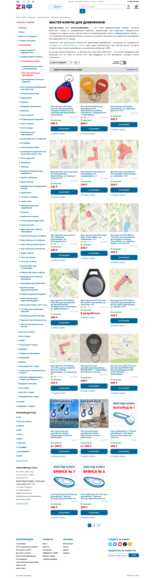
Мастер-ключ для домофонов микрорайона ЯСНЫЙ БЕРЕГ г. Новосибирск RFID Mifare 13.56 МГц (94, 364)
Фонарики (25, 158)
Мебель (22, 358)
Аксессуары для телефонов (33, 134)
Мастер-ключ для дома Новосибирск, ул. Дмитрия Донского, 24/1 (122, 104)
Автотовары (24, 332)
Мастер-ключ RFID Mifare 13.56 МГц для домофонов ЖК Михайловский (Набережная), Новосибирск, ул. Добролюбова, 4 (64, 300)
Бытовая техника (27, 327)
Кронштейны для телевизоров (28, 262)
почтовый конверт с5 (23, 486)
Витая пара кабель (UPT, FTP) (34, 300)
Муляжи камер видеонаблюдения (29, 284)
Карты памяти (27, 111)
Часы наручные (28, 154)
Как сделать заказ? (23, 546)
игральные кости (22, 473)
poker (22, 467)
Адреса (66, 546)
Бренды (71, 1)
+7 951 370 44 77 (133, 1)
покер (33, 480)
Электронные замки (30, 143)
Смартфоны (26, 188)
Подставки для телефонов (33, 236)
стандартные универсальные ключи (67, 41)
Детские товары (26, 388)
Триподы (25, 162)
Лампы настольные (29, 212)
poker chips (29, 467)
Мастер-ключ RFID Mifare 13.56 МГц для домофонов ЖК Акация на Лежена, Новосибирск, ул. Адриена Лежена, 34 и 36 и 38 (122, 235)
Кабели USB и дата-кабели (33, 268)
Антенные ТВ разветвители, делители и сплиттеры (33, 148)
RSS (130, 540)
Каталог (44, 7)
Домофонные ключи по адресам (33, 76)
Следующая (99, 521)
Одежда (23, 23)
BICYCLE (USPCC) (25, 417)
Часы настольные (29, 257)
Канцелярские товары (29, 362)
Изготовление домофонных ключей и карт (33, 84)
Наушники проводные (31, 102)
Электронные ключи (43, 13)
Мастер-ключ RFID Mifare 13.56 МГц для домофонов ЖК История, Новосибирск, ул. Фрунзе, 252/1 (122, 299)
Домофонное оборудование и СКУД (33, 183)
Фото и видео (27, 123)
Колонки (25, 98)
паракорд (40, 476)
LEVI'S (20, 430)
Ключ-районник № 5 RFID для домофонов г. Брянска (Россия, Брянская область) (94, 492)
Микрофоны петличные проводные (31, 273)
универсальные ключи (24, 489)
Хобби (22, 336)
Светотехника (27, 119)
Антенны (25, 208)
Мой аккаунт (68, 539)
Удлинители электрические (34, 316)
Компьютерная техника (31, 52)
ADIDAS (21, 421)
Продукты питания (27, 379)
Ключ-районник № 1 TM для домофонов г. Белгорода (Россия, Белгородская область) (123, 430)
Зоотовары (24, 383)
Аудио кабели (27, 249)
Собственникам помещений (27, 558)
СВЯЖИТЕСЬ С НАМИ (50, 549)
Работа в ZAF (21, 561)
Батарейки (25, 139)
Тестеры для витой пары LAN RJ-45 (32, 306)
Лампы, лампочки (29, 173)
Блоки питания (27, 221)
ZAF (19, 413)
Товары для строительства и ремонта (32, 367)
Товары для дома (27, 36)
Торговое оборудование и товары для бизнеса (31, 374)
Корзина (66, 549)
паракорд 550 (23, 479)
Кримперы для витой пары (33, 311)
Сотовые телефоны (30, 193)
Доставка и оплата (23, 549)
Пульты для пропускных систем (32, 321)
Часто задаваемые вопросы (27, 542)
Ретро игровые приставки (32, 216)
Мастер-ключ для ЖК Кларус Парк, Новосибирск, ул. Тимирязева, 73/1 (94, 233)
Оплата (86, 1)
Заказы (66, 542)
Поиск (45, 539)
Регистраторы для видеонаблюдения (29, 295)
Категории (78, 1)
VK (115, 540)
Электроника (32, 13)
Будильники (26, 93)
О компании (20, 539)
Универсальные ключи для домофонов (32, 63)
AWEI (20, 451)
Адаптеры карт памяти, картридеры (31, 226)
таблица (132, 58)
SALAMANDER (23, 447)
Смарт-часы (26, 197)
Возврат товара (49, 552)
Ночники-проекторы (30, 89)
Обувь (22, 28)
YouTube (120, 540)
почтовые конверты (24, 483)
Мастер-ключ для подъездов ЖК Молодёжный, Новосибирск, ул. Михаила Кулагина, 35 (64, 171)
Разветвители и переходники (28, 129)
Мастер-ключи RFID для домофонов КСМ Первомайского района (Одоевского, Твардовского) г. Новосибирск (93, 106)
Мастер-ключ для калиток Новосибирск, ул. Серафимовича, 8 (93, 170)
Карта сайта (21, 564)
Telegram (110, 540)
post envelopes (22, 470)
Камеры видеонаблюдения (33, 290)
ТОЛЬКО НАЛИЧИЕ (123, 58)
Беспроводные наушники (32, 115)
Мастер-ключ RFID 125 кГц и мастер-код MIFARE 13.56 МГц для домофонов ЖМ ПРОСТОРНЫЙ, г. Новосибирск (123, 365)
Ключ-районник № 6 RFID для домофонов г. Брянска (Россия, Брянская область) (64, 492)
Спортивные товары (28, 340)
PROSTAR (21, 439)
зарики (31, 470)
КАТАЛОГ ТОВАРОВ (21, 13)
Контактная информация (26, 552)
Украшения (24, 353)
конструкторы (25, 476)
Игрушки (23, 345)
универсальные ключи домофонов (28, 492)
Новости (46, 542)
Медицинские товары (29, 392)
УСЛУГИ (21, 397)
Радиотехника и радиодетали (28, 47)
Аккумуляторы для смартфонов (30, 202)
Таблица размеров (50, 555)
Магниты (25, 106)
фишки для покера (23, 495)
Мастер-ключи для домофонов (31, 69)
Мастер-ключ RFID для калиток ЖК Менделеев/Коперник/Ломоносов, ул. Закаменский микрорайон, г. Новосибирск (64, 106)
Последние (47, 546)
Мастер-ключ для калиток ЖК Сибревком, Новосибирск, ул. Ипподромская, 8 (63, 234)
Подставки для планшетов (33, 244)
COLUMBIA (22, 443)
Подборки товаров (26, 402)
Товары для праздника (29, 349)
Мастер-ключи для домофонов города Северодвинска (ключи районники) (61, 430)
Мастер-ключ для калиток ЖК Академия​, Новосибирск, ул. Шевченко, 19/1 (123, 170)
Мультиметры (27, 177)
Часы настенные (28, 253)
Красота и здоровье (28, 32)
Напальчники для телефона (33, 231)
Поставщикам (21, 555)
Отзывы (93, 1)
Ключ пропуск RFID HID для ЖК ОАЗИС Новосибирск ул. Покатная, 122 (93, 298)
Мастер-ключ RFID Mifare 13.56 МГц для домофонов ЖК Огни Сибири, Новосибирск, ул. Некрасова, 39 (64, 365)
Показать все (22, 456)
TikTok (125, 540)
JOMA (20, 434)
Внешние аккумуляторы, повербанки (32, 168)
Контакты (100, 1)
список (137, 58)
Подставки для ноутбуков (33, 240)
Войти (129, 8)
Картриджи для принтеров (33, 279)
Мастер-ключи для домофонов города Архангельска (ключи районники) (90, 430)
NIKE (19, 426)
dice (17, 467)
